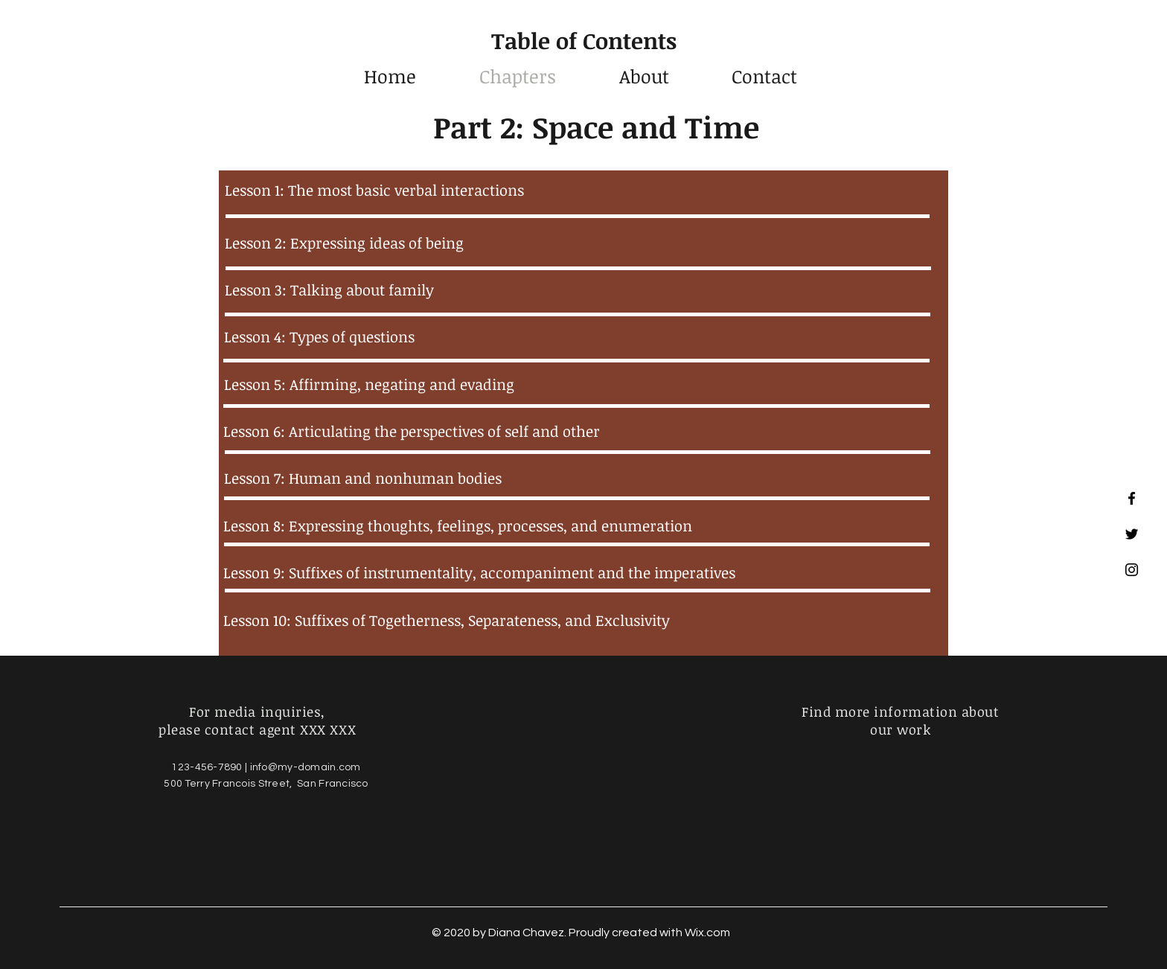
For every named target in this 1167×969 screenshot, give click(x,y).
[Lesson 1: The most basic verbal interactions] (577, 190)
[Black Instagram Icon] (1131, 569)
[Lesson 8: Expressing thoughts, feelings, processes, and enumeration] (575, 525)
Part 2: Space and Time (596, 126)
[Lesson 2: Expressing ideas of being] (577, 243)
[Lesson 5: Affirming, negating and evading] (576, 384)
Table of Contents (584, 40)
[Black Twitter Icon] (1131, 534)
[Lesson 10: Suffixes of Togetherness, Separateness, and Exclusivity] (575, 620)
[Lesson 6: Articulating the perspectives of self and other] (575, 431)
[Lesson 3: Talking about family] (577, 289)
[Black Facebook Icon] (1131, 498)
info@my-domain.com (305, 767)
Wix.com (707, 932)
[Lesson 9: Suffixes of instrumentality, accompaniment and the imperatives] (575, 572)
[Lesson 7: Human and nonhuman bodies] (576, 478)
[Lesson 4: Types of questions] (576, 336)
